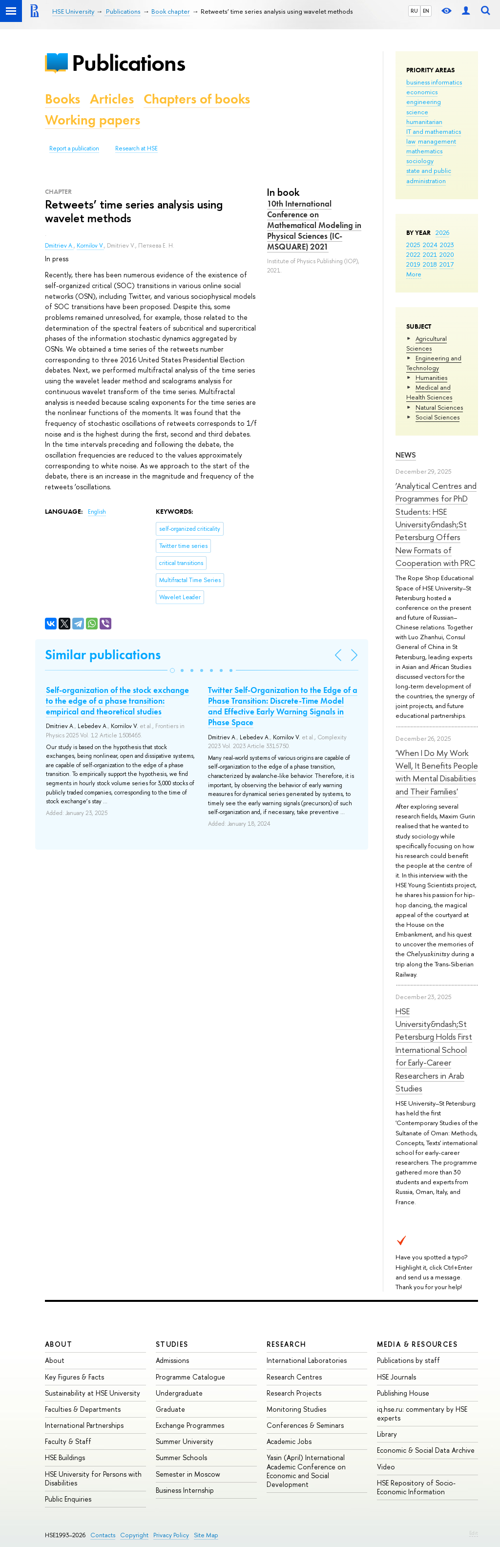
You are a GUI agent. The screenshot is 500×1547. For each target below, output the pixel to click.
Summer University (184, 1441)
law (411, 141)
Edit (473, 1532)
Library (387, 1434)
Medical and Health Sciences (429, 392)
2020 (446, 254)
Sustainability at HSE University (92, 1393)
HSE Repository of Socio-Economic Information (416, 1487)
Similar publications (103, 654)
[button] (172, 670)
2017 (446, 264)
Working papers (92, 119)
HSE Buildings (65, 1457)
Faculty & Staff (68, 1441)
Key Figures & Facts (74, 1376)
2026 (442, 232)
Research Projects (294, 1393)
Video (386, 1466)
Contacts (102, 1535)
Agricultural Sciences (426, 343)
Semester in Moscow (188, 1474)
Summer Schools (181, 1457)
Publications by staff (408, 1360)
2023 (447, 244)
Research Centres (294, 1376)
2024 (430, 244)
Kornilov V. (90, 246)
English (97, 512)
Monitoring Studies (296, 1409)
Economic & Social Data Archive (426, 1450)
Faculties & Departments (83, 1409)
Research (287, 1344)
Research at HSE (136, 148)
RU (414, 10)
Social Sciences (437, 417)
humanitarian (424, 121)
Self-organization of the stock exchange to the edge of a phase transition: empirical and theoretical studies (117, 701)
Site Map (206, 1535)
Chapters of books (197, 98)
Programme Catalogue (190, 1376)
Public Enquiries (68, 1499)
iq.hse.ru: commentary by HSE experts (422, 1413)
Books (62, 98)
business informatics (434, 82)
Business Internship (185, 1490)
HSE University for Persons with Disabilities (93, 1478)
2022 (413, 254)
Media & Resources (417, 1344)
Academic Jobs (289, 1441)
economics (422, 91)
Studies (172, 1344)
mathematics (424, 150)
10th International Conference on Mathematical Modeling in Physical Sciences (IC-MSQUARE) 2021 (314, 225)
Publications (128, 63)
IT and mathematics (433, 131)
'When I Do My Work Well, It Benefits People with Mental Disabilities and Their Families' (437, 772)
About (58, 1344)
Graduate (170, 1409)
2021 (430, 254)
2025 (413, 244)
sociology (420, 160)
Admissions (172, 1360)
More (413, 274)
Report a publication (74, 148)
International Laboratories (307, 1360)
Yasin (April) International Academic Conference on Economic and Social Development (306, 1471)
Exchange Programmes (190, 1425)
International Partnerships (84, 1425)
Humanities (431, 377)
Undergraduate (179, 1393)
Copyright (134, 1535)
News (406, 455)
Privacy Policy (171, 1535)
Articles (112, 98)
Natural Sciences (439, 407)
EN (426, 10)
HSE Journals (396, 1376)
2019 (413, 264)
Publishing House (403, 1393)
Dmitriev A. (59, 246)
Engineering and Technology (433, 363)
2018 (430, 264)
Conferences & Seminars (305, 1425)
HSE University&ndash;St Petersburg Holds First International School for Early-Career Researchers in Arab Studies (434, 1049)
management (437, 141)
